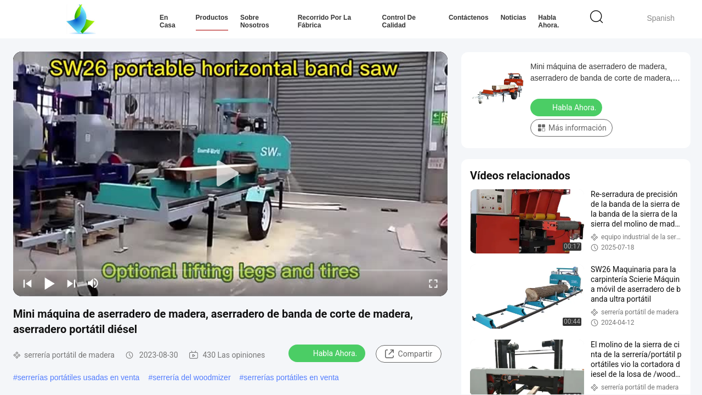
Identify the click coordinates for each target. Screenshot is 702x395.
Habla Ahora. (548, 21)
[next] (71, 283)
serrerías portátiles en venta (291, 377)
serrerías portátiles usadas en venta (79, 377)
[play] (230, 174)
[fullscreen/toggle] (433, 283)
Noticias (513, 17)
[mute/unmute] (93, 283)
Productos (212, 17)
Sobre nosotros (254, 21)
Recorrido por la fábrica (324, 21)
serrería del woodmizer (191, 377)
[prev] (27, 283)
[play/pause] (49, 283)
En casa (168, 21)
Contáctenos (469, 17)
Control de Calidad (399, 21)
